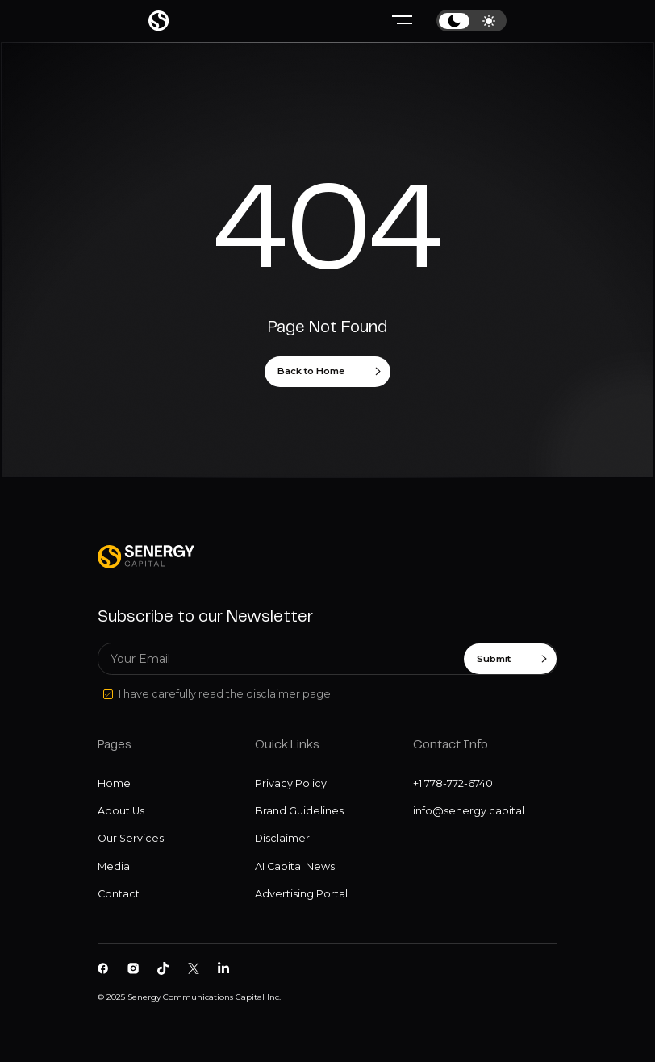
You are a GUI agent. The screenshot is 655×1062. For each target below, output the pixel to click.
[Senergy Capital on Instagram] (133, 968)
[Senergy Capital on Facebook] (103, 968)
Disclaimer (282, 838)
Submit (511, 658)
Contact (119, 894)
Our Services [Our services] (131, 838)
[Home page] (158, 20)
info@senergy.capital (468, 811)
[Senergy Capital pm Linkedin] (223, 968)
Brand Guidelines (299, 811)
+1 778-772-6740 (453, 783)
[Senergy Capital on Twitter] (193, 968)
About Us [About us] (121, 811)
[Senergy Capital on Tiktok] (163, 968)
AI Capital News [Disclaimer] (295, 866)
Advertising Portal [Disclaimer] (301, 894)
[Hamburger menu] (402, 20)
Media (114, 866)
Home (114, 783)
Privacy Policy (291, 783)
